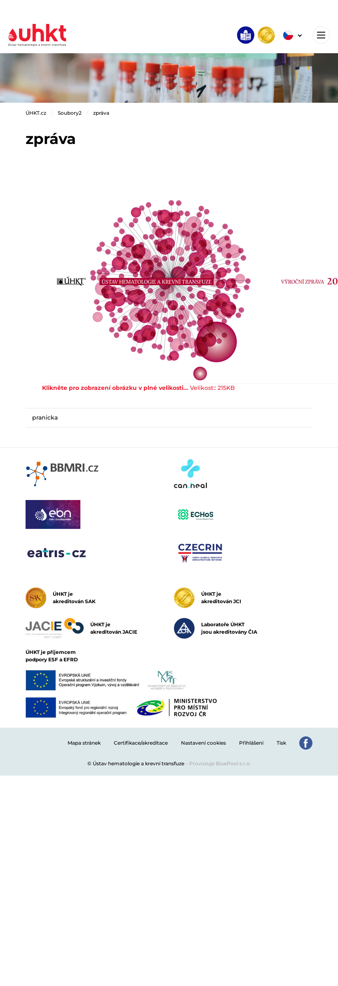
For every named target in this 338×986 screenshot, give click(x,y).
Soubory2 (70, 113)
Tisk (281, 743)
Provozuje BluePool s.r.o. (220, 763)
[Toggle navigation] (321, 35)
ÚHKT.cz (36, 113)
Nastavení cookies (203, 743)
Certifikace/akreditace (141, 743)
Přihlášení (251, 743)
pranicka (45, 417)
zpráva (101, 113)
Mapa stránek (84, 743)
